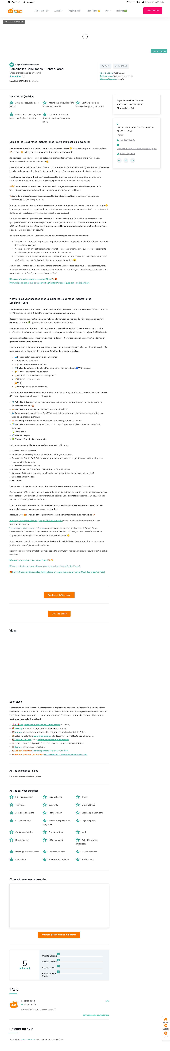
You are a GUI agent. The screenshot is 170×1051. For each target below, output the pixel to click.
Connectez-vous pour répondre (96, 1015)
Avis (105, 66)
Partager (121, 66)
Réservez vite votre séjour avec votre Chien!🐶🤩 (33, 279)
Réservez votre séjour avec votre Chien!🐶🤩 (31, 560)
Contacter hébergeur (59, 595)
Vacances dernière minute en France (26, 528)
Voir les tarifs (59, 613)
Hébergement (42, 10)
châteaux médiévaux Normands (53, 739)
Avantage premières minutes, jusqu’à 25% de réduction (36, 520)
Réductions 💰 (93, 10)
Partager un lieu (133, 2)
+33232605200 (126, 140)
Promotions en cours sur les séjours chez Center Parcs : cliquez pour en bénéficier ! (49, 282)
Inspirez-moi (75, 10)
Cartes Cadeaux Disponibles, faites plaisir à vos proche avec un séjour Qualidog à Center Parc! (58, 572)
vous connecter (28, 1039)
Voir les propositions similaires (59, 934)
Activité (58, 10)
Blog (108, 10)
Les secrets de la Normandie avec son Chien (65, 754)
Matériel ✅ (122, 10)
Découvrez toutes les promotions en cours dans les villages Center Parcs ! (44, 566)
